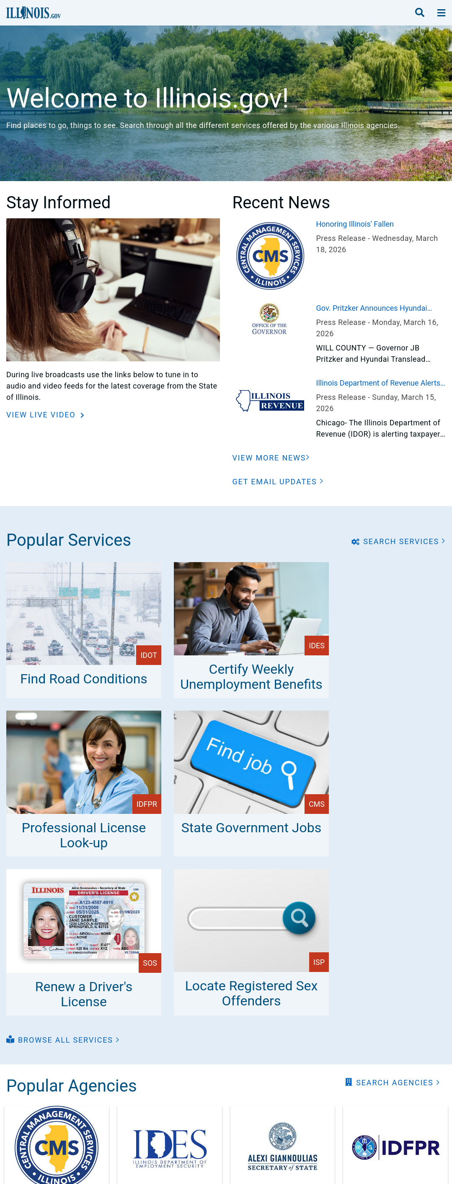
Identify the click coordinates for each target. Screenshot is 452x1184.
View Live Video (42, 414)
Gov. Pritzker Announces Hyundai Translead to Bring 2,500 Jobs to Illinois (371, 309)
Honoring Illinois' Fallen (355, 224)
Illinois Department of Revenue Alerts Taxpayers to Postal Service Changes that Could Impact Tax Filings (378, 383)
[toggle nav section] (441, 13)
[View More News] (271, 457)
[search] (419, 13)
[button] (278, 481)
